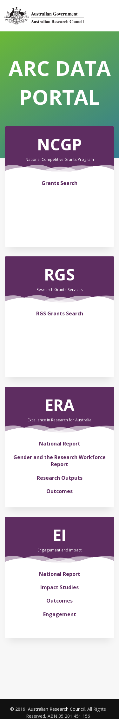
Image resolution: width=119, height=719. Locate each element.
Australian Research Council (56, 709)
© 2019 (18, 709)
